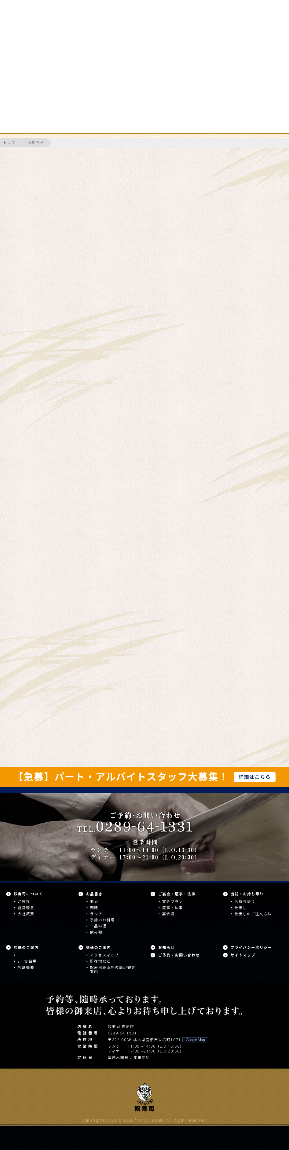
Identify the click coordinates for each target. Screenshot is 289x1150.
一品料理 (98, 926)
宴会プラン (172, 902)
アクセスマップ (104, 955)
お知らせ (36, 143)
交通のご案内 (98, 947)
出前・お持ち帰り (247, 894)
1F (20, 955)
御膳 (94, 908)
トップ (9, 143)
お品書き (94, 894)
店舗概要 (26, 967)
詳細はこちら (255, 777)
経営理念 (26, 908)
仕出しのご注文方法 (253, 914)
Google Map (195, 1040)
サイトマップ (243, 955)
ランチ (96, 914)
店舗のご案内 (26, 947)
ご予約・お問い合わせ (179, 955)
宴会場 (168, 914)
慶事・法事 (172, 908)
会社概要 (26, 914)
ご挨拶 (24, 902)
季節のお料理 (102, 920)
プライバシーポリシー (251, 947)
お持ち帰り (245, 902)
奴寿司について (28, 894)
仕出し (241, 908)
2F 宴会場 (27, 961)
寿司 (94, 902)
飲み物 (96, 932)
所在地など (100, 961)
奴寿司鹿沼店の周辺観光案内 (113, 969)
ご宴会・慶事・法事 (177, 894)
